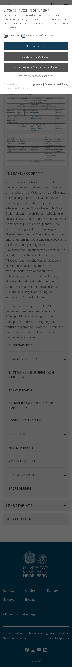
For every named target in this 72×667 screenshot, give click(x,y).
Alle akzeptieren (36, 46)
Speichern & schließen (36, 56)
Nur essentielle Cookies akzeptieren (36, 67)
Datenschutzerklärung (56, 84)
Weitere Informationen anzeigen (36, 76)
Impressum (37, 84)
